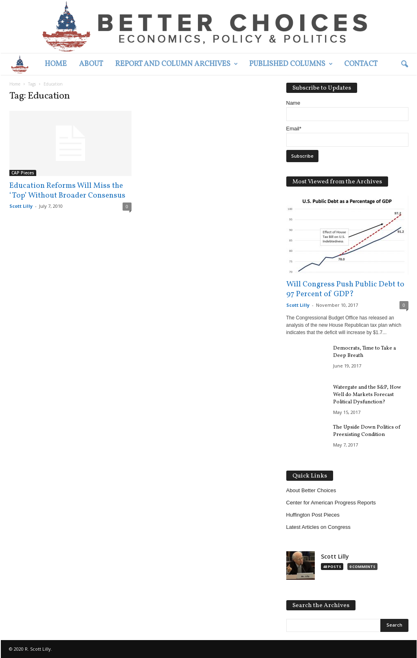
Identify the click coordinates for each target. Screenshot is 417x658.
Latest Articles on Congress (318, 527)
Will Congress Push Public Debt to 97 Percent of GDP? (345, 289)
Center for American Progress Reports (331, 503)
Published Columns (291, 64)
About (91, 64)
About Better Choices (311, 490)
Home (56, 64)
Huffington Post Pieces (313, 515)
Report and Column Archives (176, 64)
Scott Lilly (21, 206)
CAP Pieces (22, 173)
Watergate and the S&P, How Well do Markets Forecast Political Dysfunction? (367, 395)
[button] (404, 64)
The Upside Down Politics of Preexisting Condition (367, 431)
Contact (360, 64)
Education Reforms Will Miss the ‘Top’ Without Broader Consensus (67, 190)
